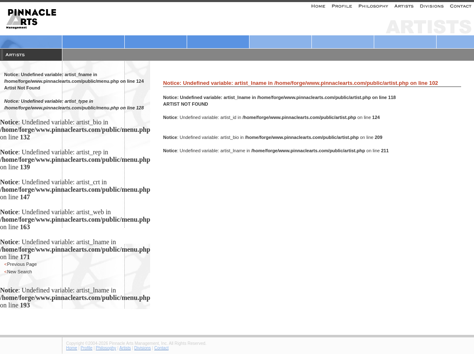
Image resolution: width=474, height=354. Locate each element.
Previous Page (22, 264)
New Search (19, 271)
